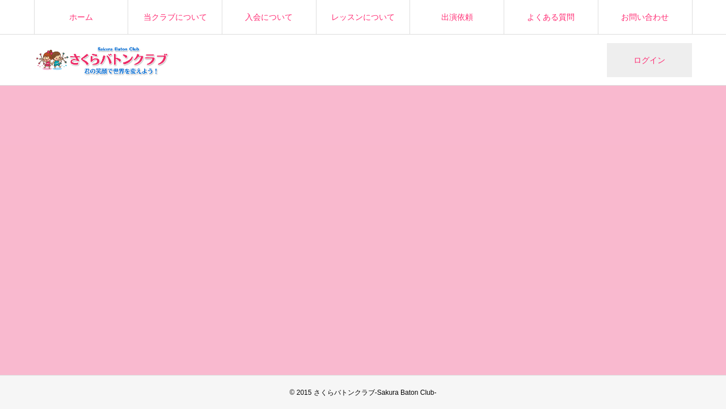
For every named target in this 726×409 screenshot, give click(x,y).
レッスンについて (363, 17)
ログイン (649, 60)
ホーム (81, 17)
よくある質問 (551, 17)
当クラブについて (175, 17)
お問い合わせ (645, 17)
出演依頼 (457, 17)
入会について (269, 17)
